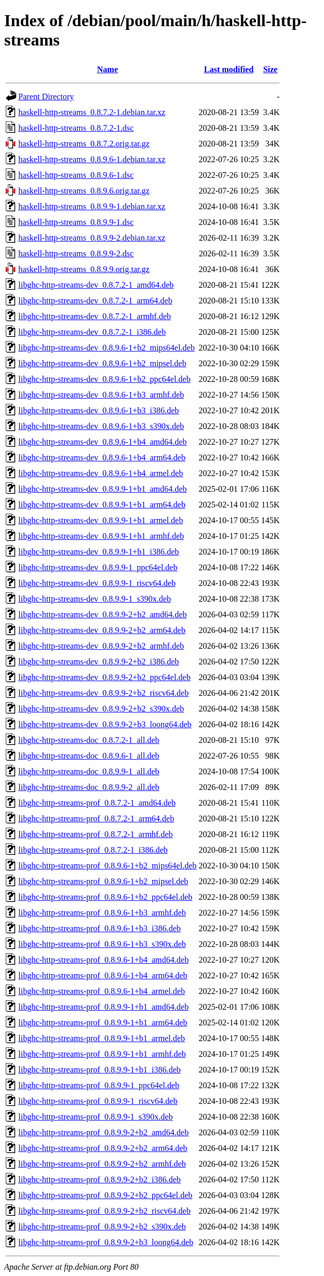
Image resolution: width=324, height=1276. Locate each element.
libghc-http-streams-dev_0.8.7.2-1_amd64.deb (96, 284)
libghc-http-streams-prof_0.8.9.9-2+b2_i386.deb (99, 1179)
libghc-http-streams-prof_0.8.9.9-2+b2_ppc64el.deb (105, 1195)
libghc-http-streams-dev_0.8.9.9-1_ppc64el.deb (97, 567)
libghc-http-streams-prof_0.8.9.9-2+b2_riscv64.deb (104, 1210)
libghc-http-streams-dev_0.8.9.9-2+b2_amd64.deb (102, 614)
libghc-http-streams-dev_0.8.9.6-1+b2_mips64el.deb (106, 347)
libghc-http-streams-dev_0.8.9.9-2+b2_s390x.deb (101, 708)
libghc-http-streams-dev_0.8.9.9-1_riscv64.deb (96, 583)
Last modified (229, 69)
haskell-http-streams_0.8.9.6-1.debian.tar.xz (91, 159)
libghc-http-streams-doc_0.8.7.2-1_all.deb (88, 740)
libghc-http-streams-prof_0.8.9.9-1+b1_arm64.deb (102, 1022)
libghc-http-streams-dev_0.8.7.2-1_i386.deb (92, 332)
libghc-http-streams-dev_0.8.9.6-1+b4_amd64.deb (102, 441)
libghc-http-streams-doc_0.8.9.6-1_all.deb (88, 755)
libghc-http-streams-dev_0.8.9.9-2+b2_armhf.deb (101, 645)
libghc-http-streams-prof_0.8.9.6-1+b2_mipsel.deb (103, 881)
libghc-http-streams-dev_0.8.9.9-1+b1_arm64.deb (101, 504)
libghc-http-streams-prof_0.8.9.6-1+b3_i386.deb (99, 928)
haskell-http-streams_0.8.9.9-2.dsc (75, 253)
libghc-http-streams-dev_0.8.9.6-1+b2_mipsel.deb (102, 363)
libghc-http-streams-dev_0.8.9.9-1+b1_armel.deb (100, 520)
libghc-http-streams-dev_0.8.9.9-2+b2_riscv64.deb (103, 692)
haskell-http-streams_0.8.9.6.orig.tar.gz (84, 190)
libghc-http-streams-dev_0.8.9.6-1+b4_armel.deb (100, 473)
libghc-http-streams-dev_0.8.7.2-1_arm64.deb (95, 300)
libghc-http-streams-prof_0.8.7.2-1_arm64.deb (96, 818)
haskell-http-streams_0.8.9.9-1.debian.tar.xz (91, 206)
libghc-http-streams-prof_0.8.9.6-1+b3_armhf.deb (102, 912)
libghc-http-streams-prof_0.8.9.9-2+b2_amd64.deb (103, 1132)
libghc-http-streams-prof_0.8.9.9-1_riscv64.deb (97, 1101)
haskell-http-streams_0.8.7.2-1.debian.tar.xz (91, 112)
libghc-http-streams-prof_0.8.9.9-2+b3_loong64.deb (105, 1242)
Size (270, 69)
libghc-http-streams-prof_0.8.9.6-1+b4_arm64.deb (102, 975)
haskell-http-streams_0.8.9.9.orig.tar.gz (84, 269)
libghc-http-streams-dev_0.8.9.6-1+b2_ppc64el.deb (104, 379)
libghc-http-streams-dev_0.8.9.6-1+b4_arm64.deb (101, 457)
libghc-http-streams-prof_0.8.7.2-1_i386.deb (92, 849)
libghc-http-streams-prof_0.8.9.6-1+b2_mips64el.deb (107, 865)
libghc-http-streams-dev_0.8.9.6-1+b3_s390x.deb (101, 426)
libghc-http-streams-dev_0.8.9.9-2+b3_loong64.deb (105, 724)
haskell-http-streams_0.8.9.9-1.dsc (75, 222)
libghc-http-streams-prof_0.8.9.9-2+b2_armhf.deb (102, 1163)
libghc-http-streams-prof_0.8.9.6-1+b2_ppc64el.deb (105, 897)
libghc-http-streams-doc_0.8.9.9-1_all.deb (88, 771)
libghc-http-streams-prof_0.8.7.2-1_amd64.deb (96, 802)
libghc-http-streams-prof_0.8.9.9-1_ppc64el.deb (98, 1085)
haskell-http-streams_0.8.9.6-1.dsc (75, 175)
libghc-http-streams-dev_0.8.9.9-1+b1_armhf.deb (101, 536)
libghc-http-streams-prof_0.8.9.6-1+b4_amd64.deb (103, 959)
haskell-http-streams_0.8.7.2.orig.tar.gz (84, 143)
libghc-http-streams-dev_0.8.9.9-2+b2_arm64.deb (101, 630)
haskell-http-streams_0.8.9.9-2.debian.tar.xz (91, 237)
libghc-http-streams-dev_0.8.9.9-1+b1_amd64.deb (102, 488)
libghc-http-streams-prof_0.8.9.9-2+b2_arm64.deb (102, 1148)
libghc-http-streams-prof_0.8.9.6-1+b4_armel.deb (101, 991)
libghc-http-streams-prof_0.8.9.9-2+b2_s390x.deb (102, 1226)
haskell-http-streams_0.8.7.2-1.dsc (75, 127)
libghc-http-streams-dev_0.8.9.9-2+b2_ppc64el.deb (104, 677)
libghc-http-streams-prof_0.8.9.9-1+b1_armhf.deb (102, 1053)
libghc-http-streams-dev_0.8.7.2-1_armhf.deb (94, 316)
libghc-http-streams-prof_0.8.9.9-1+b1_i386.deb (99, 1069)
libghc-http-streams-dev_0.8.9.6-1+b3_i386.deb (98, 410)
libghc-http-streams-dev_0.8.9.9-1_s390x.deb (94, 598)
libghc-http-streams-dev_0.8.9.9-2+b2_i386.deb (98, 661)
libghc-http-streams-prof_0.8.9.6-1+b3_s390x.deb (102, 944)
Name (107, 69)
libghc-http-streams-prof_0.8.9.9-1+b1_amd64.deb (103, 1006)
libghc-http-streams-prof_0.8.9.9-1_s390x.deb (95, 1116)
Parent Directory (46, 96)
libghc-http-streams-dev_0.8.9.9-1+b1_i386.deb (98, 551)
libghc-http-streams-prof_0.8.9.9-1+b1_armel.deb (101, 1038)
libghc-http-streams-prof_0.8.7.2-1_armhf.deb (95, 834)
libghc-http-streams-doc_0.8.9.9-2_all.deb (88, 787)
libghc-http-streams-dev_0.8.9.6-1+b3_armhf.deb (101, 394)
